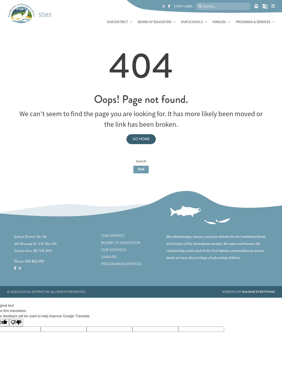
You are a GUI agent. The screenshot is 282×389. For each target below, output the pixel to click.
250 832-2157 (35, 261)
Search (141, 161)
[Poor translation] (16, 322)
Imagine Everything (258, 292)
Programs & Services (121, 263)
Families (109, 256)
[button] (265, 6)
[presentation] (273, 6)
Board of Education (120, 242)
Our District (113, 235)
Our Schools (113, 249)
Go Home (141, 138)
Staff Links (183, 6)
